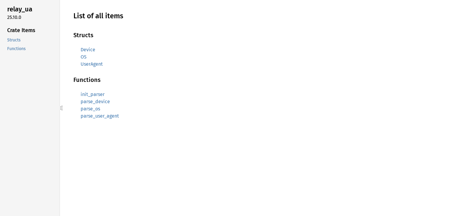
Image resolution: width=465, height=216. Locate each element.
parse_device (95, 101)
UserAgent (92, 64)
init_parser (93, 94)
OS (84, 57)
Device (88, 49)
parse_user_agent (100, 116)
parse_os (90, 109)
